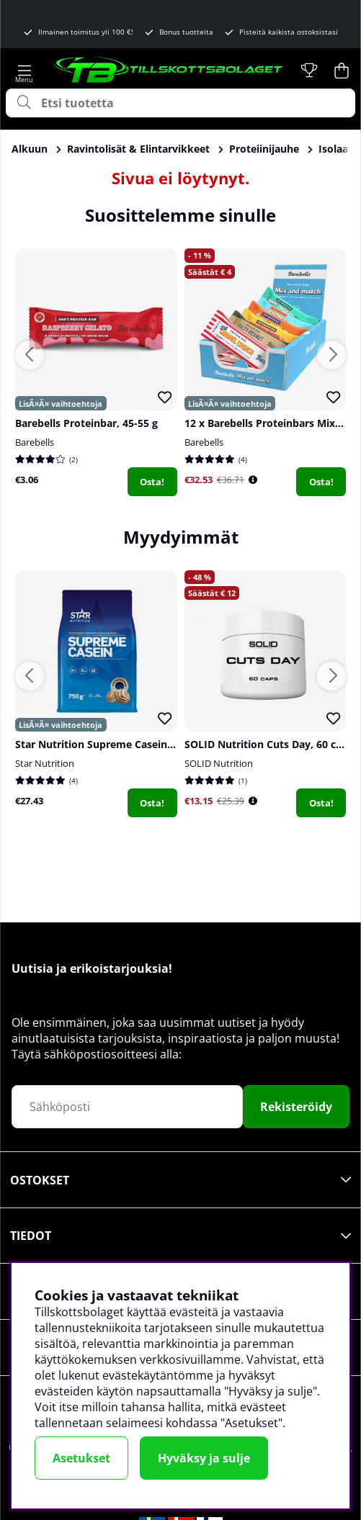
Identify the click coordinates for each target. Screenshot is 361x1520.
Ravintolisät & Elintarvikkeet (138, 149)
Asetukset (81, 1458)
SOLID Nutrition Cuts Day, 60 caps (268, 744)
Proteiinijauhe (264, 149)
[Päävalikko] (24, 70)
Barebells (34, 442)
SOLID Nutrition (218, 763)
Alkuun (30, 149)
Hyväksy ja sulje (204, 1458)
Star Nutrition (44, 763)
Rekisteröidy (296, 1107)
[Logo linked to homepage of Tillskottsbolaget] (169, 71)
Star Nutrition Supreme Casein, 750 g (107, 744)
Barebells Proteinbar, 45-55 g (86, 423)
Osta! (152, 481)
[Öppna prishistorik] (253, 480)
